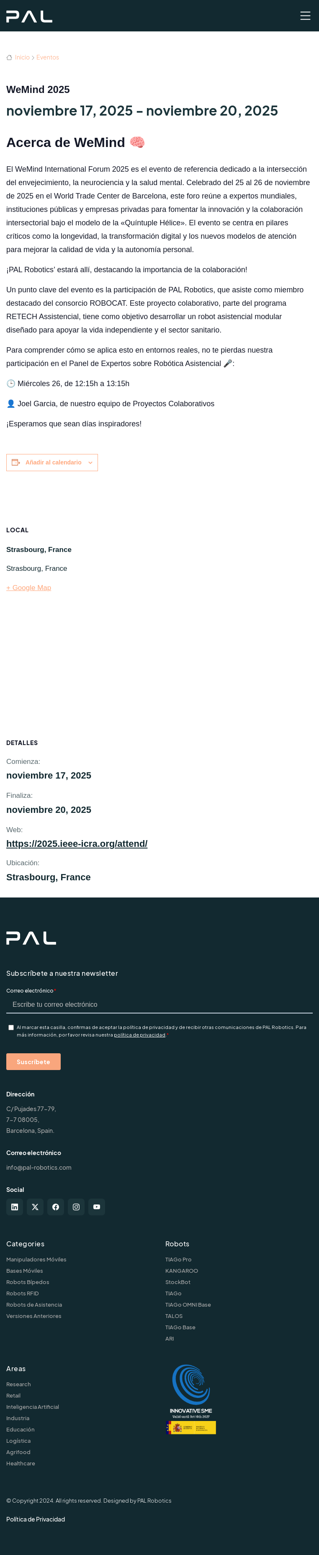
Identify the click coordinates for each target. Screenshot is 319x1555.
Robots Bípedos (27, 1282)
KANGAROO (181, 1270)
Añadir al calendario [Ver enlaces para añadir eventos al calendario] (54, 462)
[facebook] (55, 1207)
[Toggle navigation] (305, 15)
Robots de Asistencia (34, 1304)
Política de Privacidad (35, 1519)
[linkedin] (14, 1207)
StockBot (177, 1282)
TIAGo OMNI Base (188, 1304)
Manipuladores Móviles (36, 1259)
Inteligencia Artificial (32, 1406)
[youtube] (96, 1207)
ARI (169, 1338)
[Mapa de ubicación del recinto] (221, 603)
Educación (20, 1429)
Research (18, 1384)
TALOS (174, 1316)
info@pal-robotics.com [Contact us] (39, 1167)
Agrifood (18, 1452)
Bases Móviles (24, 1270)
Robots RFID (22, 1293)
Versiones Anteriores (34, 1316)
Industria (17, 1418)
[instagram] (76, 1207)
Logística (18, 1440)
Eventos (47, 57)
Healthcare (20, 1463)
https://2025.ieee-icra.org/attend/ (76, 843)
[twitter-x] (35, 1207)
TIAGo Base (180, 1327)
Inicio (18, 57)
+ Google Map (28, 588)
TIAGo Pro (178, 1259)
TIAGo (173, 1293)
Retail (13, 1395)
